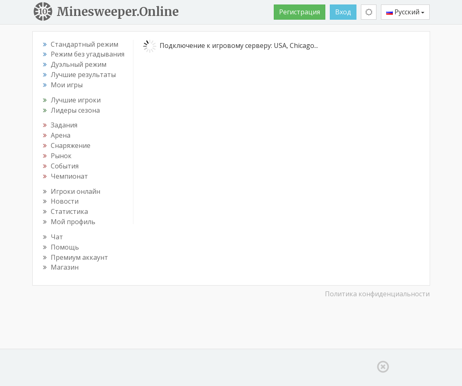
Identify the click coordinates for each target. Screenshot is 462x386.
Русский (405, 11)
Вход (343, 11)
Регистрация (299, 11)
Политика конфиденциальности (377, 293)
